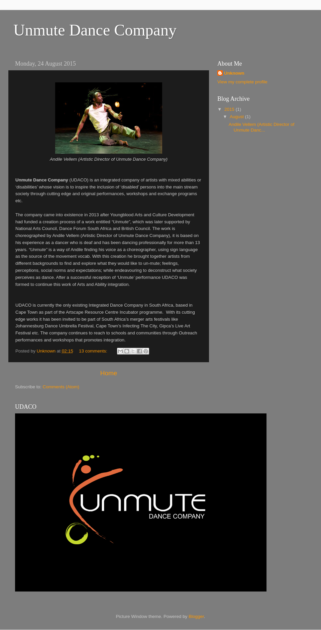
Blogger (196, 616)
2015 (230, 109)
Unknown (234, 73)
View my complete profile (242, 81)
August (237, 116)
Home (108, 373)
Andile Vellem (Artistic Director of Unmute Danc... (262, 127)
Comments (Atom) (61, 386)
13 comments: (94, 350)
